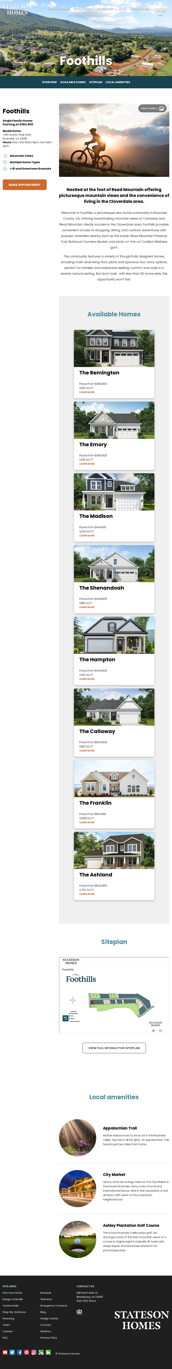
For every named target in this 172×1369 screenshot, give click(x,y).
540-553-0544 (86, 1301)
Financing (8, 1318)
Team (6, 1325)
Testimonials (11, 1305)
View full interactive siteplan (114, 1048)
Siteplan (95, 82)
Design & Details (13, 1299)
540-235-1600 (160, 13)
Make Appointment (25, 185)
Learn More (87, 392)
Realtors (45, 1331)
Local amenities (118, 82)
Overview (49, 82)
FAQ (5, 1337)
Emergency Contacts (53, 1305)
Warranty (46, 1299)
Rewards (45, 1293)
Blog (122, 9)
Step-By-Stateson (14, 1312)
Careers (8, 1331)
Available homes (73, 82)
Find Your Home (58, 9)
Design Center (139, 9)
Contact (45, 1325)
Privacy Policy (48, 1337)
